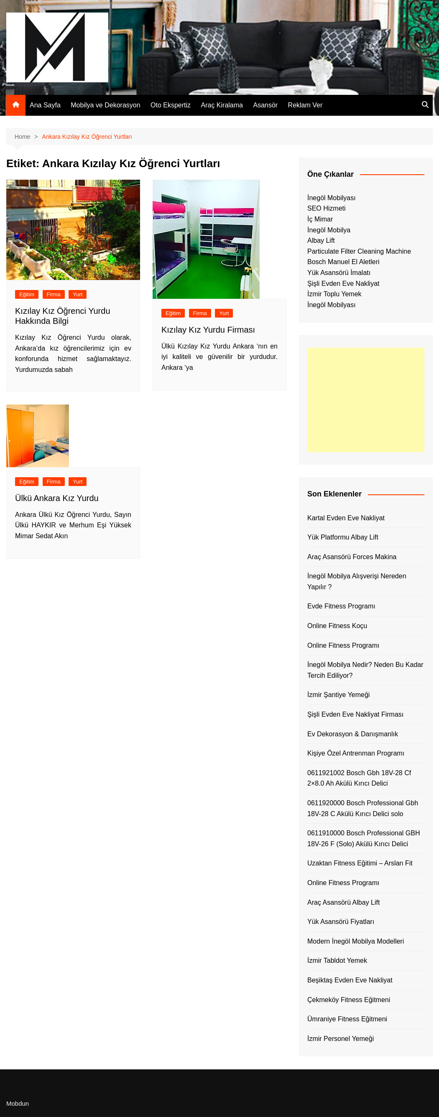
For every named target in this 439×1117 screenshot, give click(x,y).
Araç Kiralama (222, 105)
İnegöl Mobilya (328, 230)
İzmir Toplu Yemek (334, 294)
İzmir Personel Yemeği (340, 1038)
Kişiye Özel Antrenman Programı (355, 753)
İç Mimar (320, 219)
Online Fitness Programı (343, 645)
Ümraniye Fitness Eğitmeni (347, 1019)
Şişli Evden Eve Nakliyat (343, 283)
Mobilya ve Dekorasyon (105, 105)
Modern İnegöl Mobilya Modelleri (355, 941)
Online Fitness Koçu (337, 625)
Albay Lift (321, 240)
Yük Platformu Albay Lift (342, 537)
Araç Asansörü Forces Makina (351, 556)
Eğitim (26, 294)
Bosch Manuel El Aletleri (343, 261)
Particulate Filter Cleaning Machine (359, 251)
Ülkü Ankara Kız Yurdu (57, 498)
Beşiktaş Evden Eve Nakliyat (350, 980)
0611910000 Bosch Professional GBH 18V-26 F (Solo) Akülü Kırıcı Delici (363, 838)
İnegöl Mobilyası (331, 197)
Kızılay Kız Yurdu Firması (208, 329)
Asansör (265, 105)
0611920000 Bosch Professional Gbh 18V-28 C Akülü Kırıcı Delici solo (362, 808)
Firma (54, 294)
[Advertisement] (365, 400)
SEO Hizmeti (326, 208)
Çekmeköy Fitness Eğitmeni (348, 999)
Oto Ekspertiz (171, 105)
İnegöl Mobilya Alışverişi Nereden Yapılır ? (356, 581)
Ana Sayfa (45, 105)
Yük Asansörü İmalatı (338, 272)
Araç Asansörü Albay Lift (343, 902)
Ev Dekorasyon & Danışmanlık (352, 734)
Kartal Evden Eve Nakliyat (346, 518)
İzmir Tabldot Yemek (337, 960)
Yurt (77, 294)
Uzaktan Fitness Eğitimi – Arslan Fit (360, 863)
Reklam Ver (305, 105)
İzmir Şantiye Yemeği (338, 694)
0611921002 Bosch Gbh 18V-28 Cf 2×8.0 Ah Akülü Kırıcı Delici (359, 778)
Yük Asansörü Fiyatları (340, 921)
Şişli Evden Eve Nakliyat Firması (355, 714)
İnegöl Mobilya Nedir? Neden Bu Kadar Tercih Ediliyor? (365, 670)
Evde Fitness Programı (341, 606)
